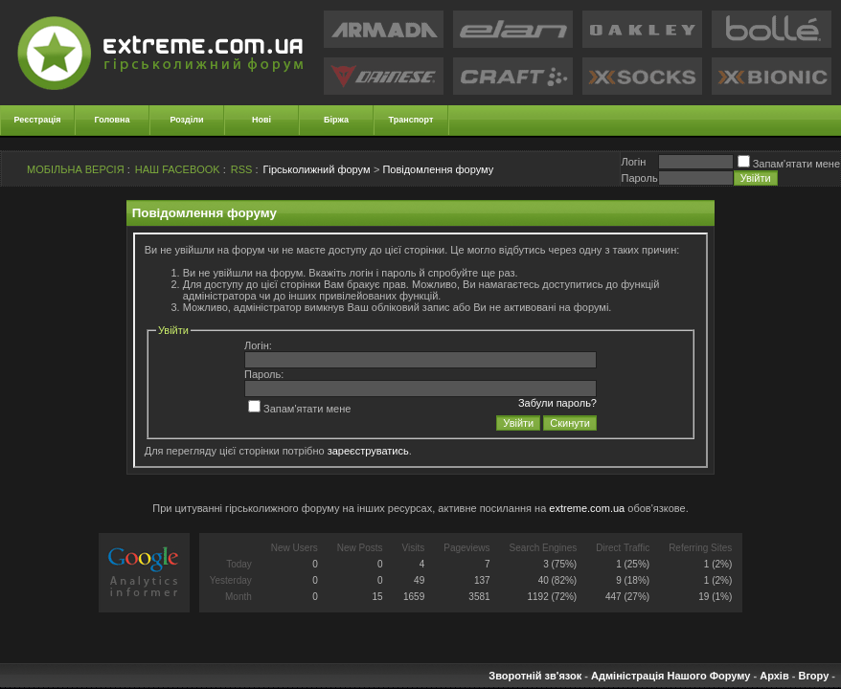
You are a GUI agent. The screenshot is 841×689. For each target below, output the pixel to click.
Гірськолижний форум (317, 169)
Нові (261, 119)
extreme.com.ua (587, 508)
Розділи (186, 119)
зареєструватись (368, 450)
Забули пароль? (557, 403)
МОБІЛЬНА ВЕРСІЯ (76, 169)
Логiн (633, 161)
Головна (112, 119)
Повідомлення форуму (437, 169)
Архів (774, 675)
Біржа (336, 119)
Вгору (813, 675)
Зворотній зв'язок (535, 675)
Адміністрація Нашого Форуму (670, 675)
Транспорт (411, 119)
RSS (242, 169)
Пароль (639, 178)
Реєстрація (37, 119)
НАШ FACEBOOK (177, 169)
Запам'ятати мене (789, 163)
